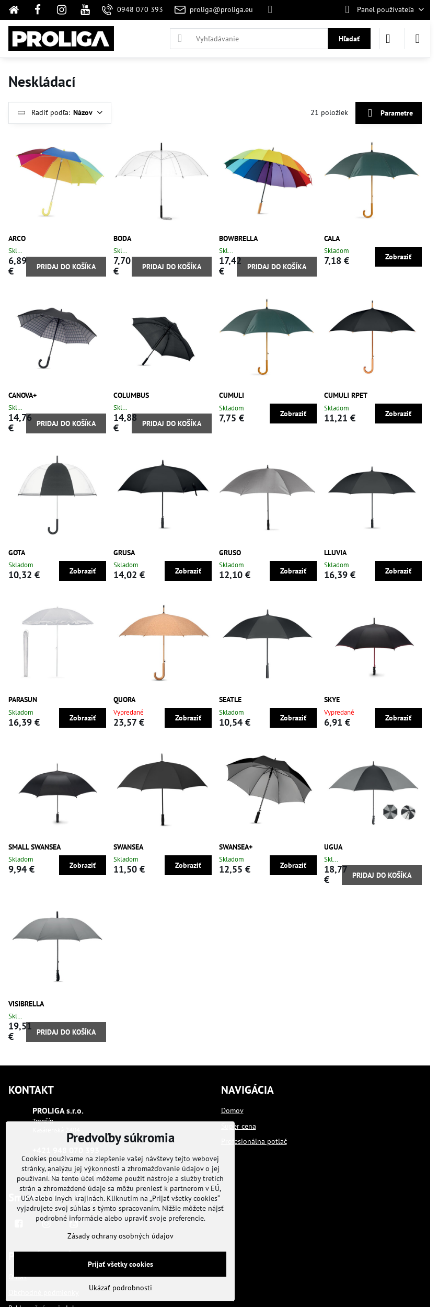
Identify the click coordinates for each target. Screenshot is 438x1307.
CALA (332, 238)
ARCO (17, 238)
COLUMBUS (131, 395)
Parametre (388, 113)
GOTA (16, 552)
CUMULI (231, 395)
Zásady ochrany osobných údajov (120, 1236)
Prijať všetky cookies (120, 1264)
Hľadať (349, 38)
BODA (122, 238)
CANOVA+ (22, 395)
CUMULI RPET (345, 395)
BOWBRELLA (238, 238)
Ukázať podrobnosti (120, 1287)
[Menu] (417, 38)
